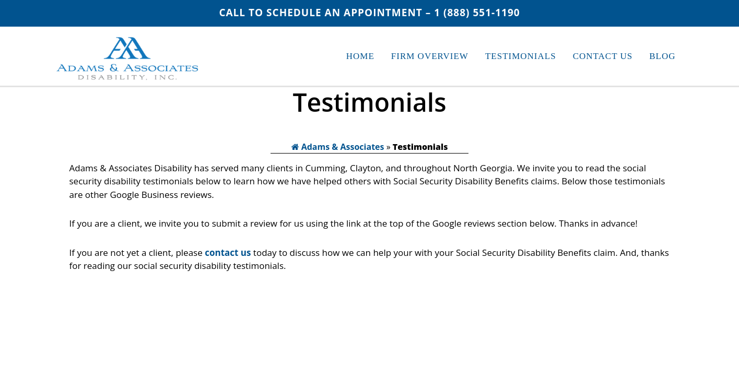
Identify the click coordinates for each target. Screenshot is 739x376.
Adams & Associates (337, 146)
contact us (228, 252)
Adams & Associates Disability (128, 60)
